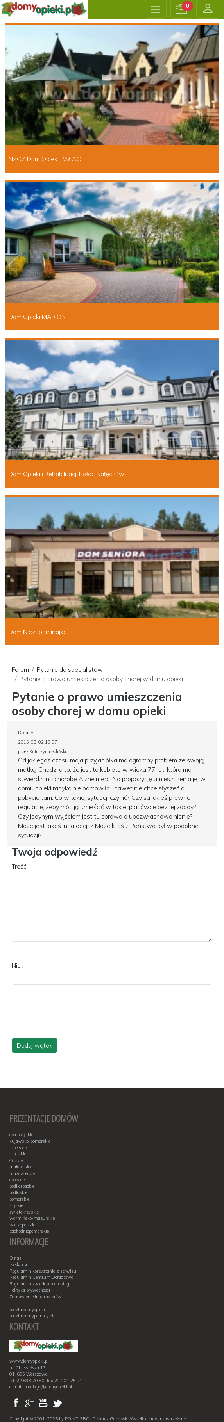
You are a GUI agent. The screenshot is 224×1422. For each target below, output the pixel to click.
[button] (181, 9)
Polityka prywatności (29, 1290)
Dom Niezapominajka (38, 631)
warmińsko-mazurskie (32, 1218)
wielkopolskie (22, 1225)
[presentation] (71, 1019)
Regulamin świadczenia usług (39, 1284)
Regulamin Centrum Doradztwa (41, 1277)
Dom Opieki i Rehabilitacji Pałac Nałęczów (66, 474)
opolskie (17, 1179)
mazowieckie (22, 1173)
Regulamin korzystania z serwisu (42, 1271)
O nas (15, 1258)
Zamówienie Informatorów (35, 1296)
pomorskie (19, 1199)
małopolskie (20, 1166)
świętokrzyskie (24, 1212)
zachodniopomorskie (29, 1231)
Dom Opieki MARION (37, 316)
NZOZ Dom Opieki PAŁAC (45, 159)
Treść (19, 866)
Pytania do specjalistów (70, 669)
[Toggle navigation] (156, 9)
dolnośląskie (21, 1134)
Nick (17, 965)
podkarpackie (21, 1186)
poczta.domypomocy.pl (31, 1316)
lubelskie (18, 1147)
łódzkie (16, 1160)
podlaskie (18, 1192)
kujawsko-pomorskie (29, 1141)
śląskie (16, 1205)
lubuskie (17, 1154)
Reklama (18, 1264)
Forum (20, 669)
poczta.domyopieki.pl (29, 1309)
